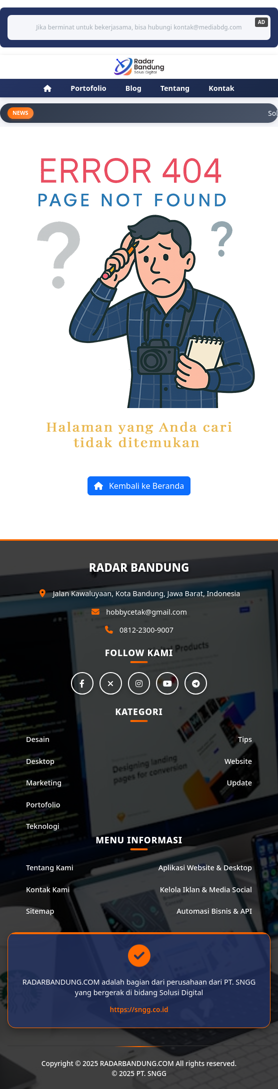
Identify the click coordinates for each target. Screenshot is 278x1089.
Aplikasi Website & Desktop (205, 868)
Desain (38, 739)
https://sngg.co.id (139, 1010)
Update (239, 783)
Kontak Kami (48, 889)
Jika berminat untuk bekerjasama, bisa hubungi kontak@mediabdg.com (139, 27)
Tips (245, 739)
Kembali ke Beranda (139, 485)
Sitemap (40, 911)
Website (238, 761)
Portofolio (43, 804)
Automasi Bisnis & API (214, 911)
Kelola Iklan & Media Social (206, 889)
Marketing (44, 783)
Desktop (40, 761)
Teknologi (43, 826)
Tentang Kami (50, 868)
